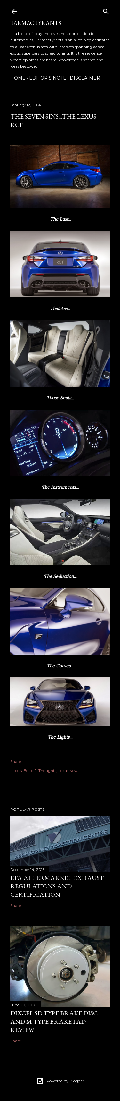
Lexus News (68, 770)
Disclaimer (85, 78)
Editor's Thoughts (40, 770)
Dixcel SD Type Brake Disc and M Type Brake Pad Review (54, 1021)
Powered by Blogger (60, 1081)
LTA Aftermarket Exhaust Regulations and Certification (57, 886)
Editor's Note (47, 78)
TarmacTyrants (35, 23)
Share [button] (15, 761)
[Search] (106, 10)
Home (18, 78)
